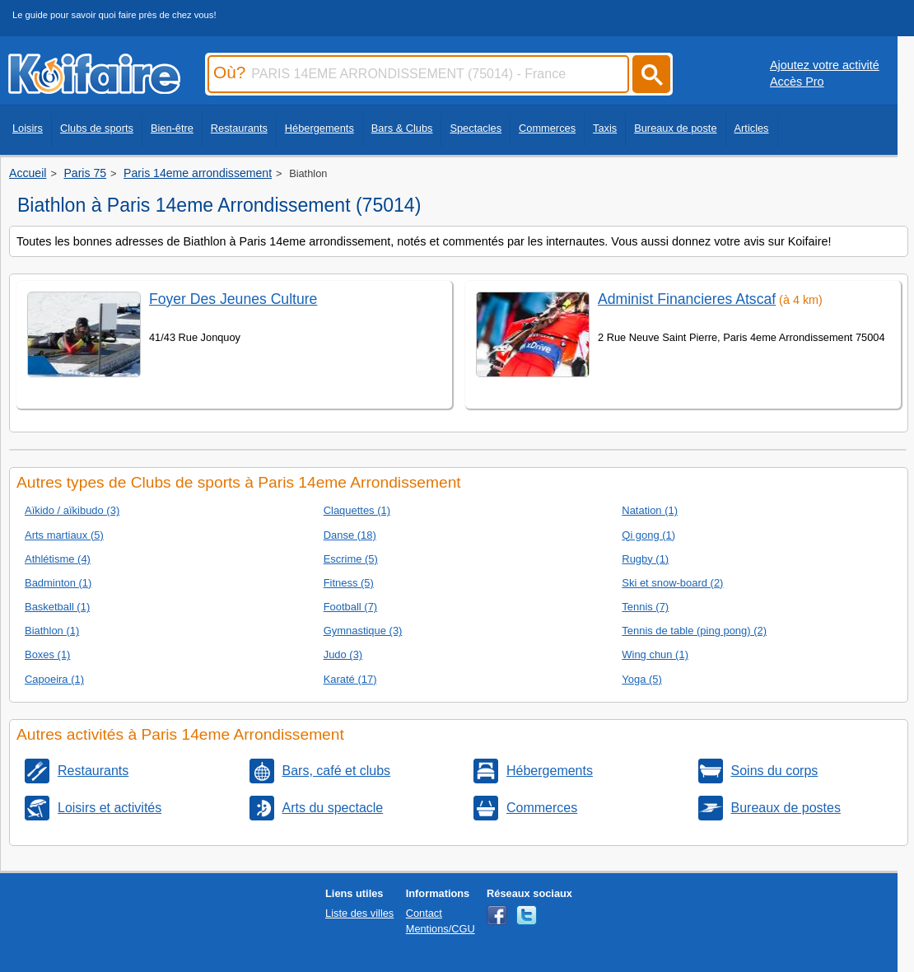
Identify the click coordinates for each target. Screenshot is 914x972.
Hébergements (319, 128)
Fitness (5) (349, 583)
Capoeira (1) (54, 679)
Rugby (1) (645, 559)
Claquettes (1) (357, 510)
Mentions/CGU (440, 929)
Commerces (547, 128)
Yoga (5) (642, 679)
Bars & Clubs (402, 128)
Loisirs (27, 128)
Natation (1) (650, 510)
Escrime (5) (351, 559)
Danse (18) (350, 535)
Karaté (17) (350, 679)
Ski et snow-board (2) (672, 583)
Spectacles (475, 128)
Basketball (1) (57, 606)
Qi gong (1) (648, 535)
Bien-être (172, 128)
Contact (424, 913)
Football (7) (351, 606)
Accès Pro (797, 81)
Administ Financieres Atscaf (687, 299)
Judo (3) (343, 654)
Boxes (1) (47, 654)
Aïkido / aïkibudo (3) (72, 510)
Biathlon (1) (52, 630)
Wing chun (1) (655, 654)
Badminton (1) (58, 583)
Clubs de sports (96, 128)
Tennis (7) (645, 606)
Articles (751, 128)
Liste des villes (359, 913)
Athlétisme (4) (58, 559)
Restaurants (239, 128)
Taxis (605, 128)
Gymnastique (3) (363, 630)
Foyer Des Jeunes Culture (233, 299)
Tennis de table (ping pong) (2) (694, 630)
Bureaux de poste (675, 128)
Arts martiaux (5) (64, 535)
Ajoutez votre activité (824, 65)
